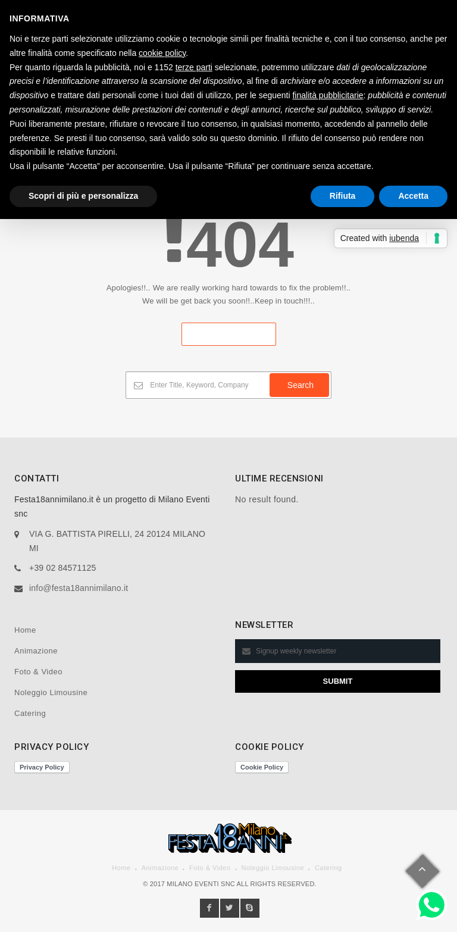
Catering (30, 713)
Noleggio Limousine (50, 692)
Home (25, 629)
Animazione (36, 650)
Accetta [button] (413, 196)
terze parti (194, 67)
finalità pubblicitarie (327, 95)
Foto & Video (38, 671)
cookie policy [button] (162, 53)
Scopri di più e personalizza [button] (83, 196)
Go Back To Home (229, 334)
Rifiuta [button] (343, 196)
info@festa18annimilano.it (78, 588)
